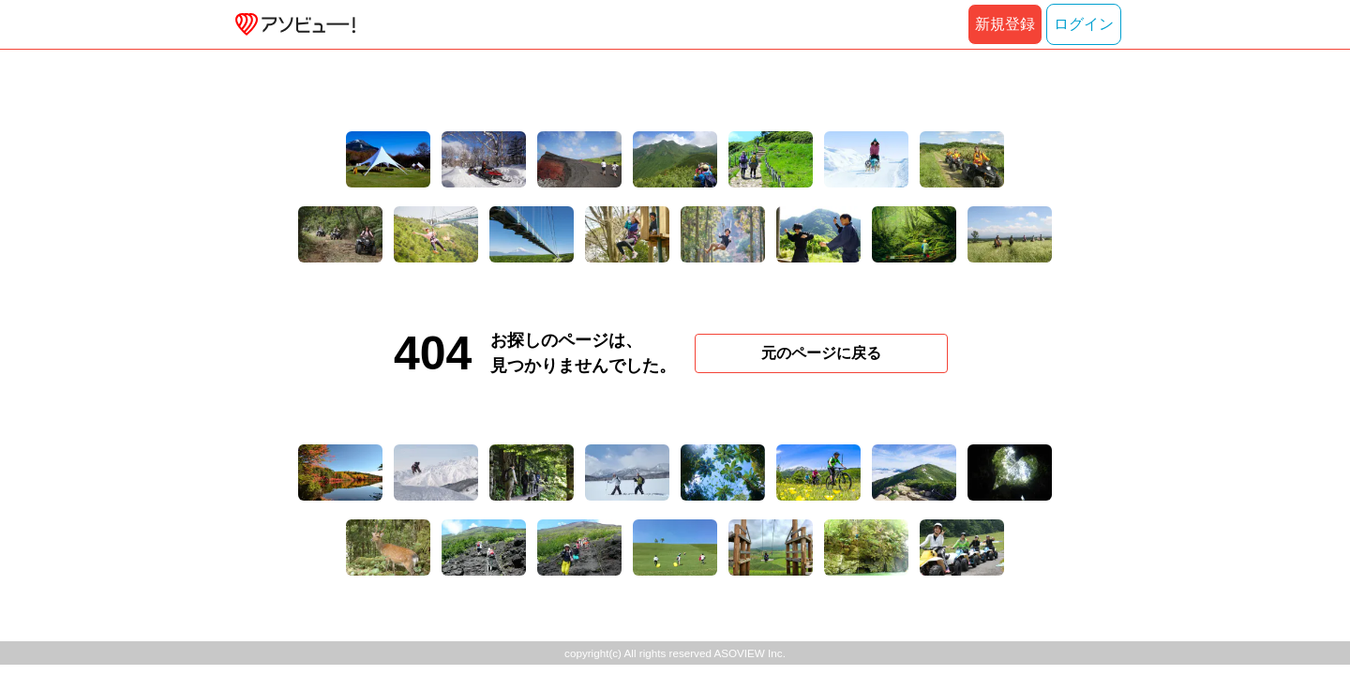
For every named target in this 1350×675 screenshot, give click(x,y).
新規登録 (1005, 24)
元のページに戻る (821, 353)
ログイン (1084, 24)
